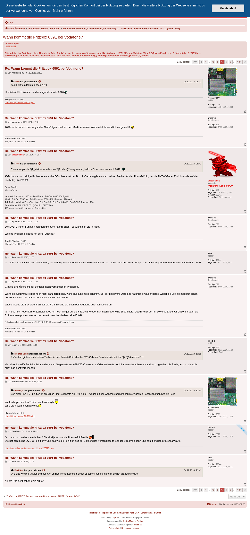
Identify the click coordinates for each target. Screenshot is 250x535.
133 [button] (239, 62)
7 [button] (230, 62)
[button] (195, 62)
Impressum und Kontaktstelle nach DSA (120, 513)
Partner (157, 513)
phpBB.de (138, 525)
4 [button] (217, 62)
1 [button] (206, 62)
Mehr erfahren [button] (63, 10)
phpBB (115, 518)
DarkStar (18, 470)
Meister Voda (21, 354)
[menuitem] (9, 22)
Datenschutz (146, 513)
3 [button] (213, 62)
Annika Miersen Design (133, 521)
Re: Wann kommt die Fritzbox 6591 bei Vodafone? (44, 68)
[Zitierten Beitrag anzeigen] (40, 81)
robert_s (18, 390)
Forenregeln (10, 46)
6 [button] (226, 62)
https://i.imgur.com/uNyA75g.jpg (20, 102)
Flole (17, 81)
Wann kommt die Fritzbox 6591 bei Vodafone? (43, 37)
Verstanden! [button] (228, 8)
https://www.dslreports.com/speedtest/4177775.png (29, 448)
